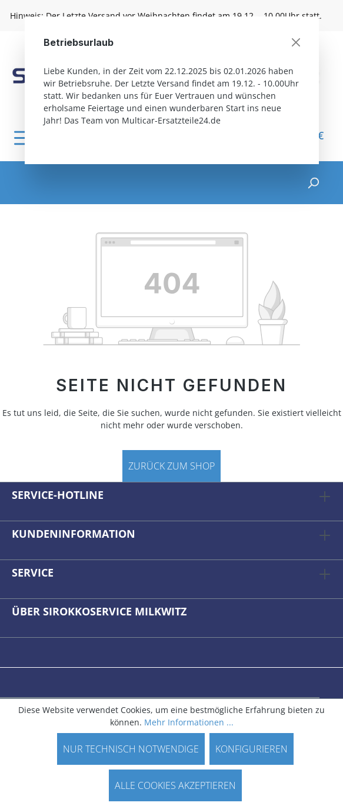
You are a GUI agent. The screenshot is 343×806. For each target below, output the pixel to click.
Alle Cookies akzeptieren (175, 785)
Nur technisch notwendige (131, 748)
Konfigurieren (251, 748)
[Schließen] (296, 42)
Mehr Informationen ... (189, 722)
